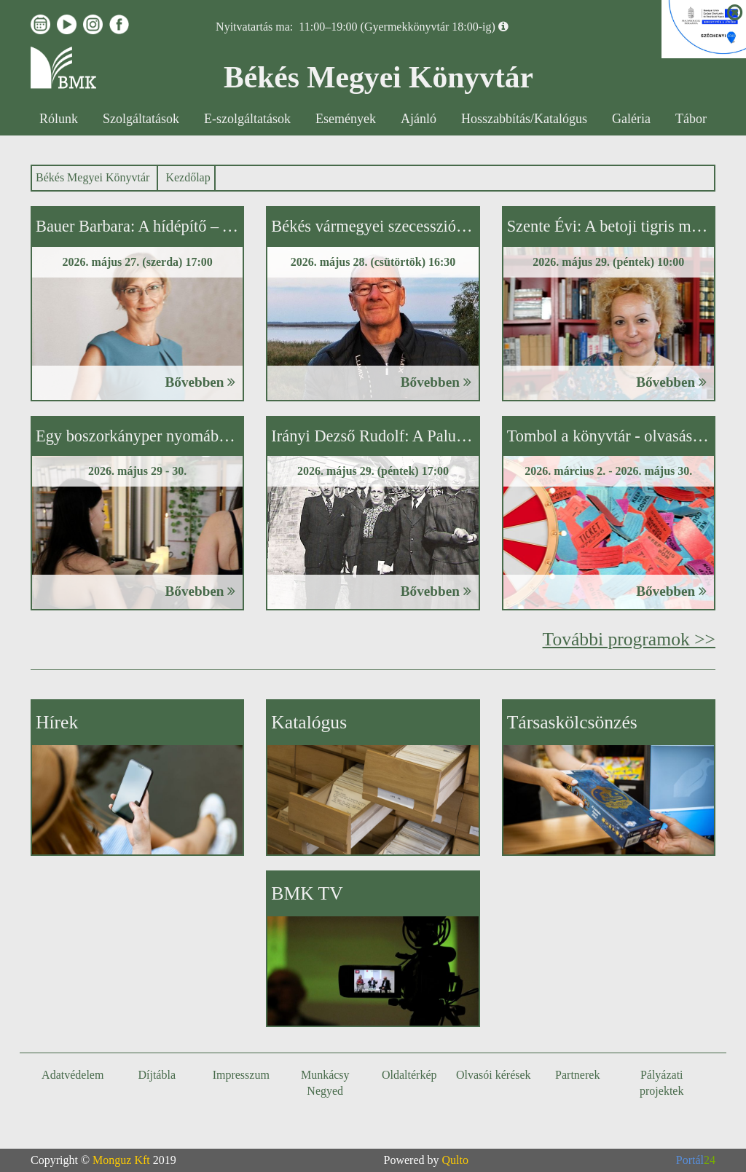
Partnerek (577, 1075)
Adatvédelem (72, 1075)
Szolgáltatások (141, 118)
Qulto (455, 1160)
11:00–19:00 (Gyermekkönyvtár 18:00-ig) (397, 26)
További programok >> (629, 639)
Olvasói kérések (493, 1075)
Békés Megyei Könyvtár (92, 177)
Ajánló (418, 118)
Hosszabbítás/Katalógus (524, 118)
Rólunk (58, 118)
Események (345, 118)
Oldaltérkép (409, 1075)
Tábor (691, 118)
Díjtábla (157, 1075)
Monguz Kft (121, 1160)
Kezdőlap (187, 177)
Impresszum (241, 1075)
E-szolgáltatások (247, 118)
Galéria (631, 118)
